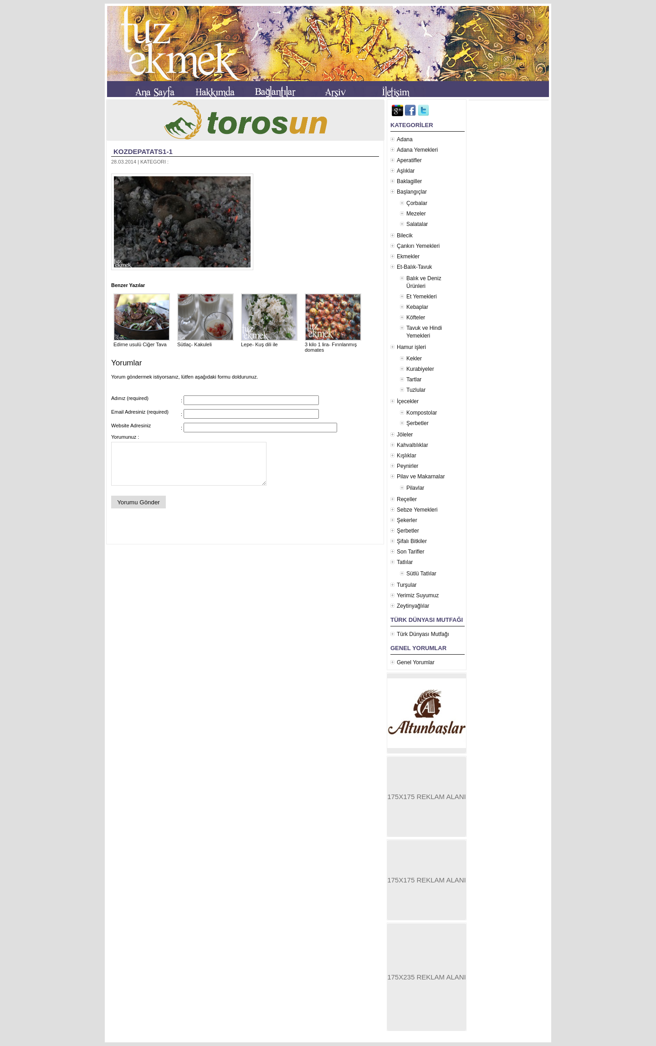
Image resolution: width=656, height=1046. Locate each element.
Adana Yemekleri (417, 150)
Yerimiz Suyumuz (418, 595)
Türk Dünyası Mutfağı (423, 634)
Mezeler (416, 213)
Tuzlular (415, 390)
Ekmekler (408, 256)
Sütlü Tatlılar (421, 573)
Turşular (407, 585)
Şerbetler (417, 423)
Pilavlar (415, 488)
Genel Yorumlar (416, 662)
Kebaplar (417, 307)
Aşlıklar (406, 171)
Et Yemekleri (421, 296)
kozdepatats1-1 (143, 151)
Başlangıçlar (412, 192)
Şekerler (407, 520)
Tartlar (413, 379)
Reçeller (407, 499)
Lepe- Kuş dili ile (269, 341)
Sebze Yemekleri (417, 510)
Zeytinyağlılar (413, 606)
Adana (405, 139)
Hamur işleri (411, 347)
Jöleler (405, 434)
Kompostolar (421, 413)
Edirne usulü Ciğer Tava (141, 341)
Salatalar (417, 224)
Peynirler (407, 466)
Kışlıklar (406, 455)
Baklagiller (409, 181)
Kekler (414, 358)
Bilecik (405, 235)
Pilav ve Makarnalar (421, 476)
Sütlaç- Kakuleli (205, 341)
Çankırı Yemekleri (418, 246)
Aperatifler (409, 160)
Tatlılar (405, 562)
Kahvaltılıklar (412, 445)
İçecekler (408, 401)
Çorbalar (416, 203)
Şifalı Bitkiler (412, 541)
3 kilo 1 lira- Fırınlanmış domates (333, 344)
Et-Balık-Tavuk (414, 267)
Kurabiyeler (420, 369)
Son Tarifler (410, 552)
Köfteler (415, 317)
